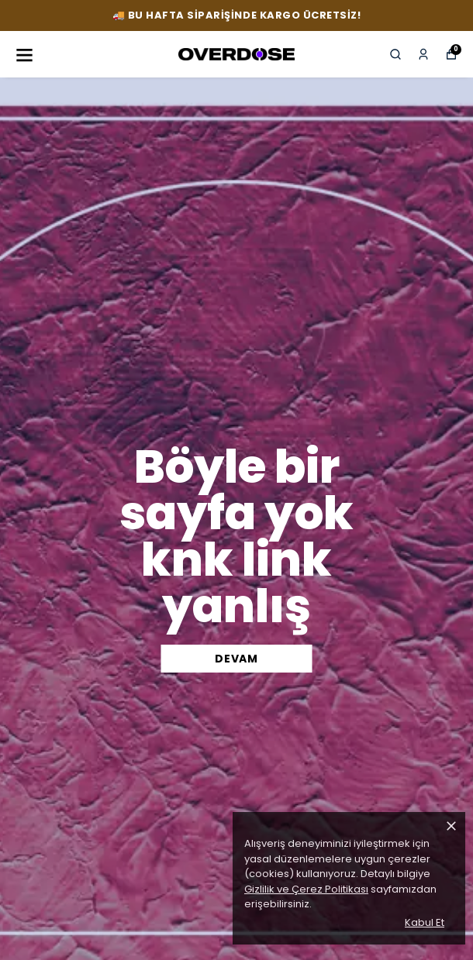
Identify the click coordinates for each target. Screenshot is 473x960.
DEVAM (236, 658)
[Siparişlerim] (423, 54)
